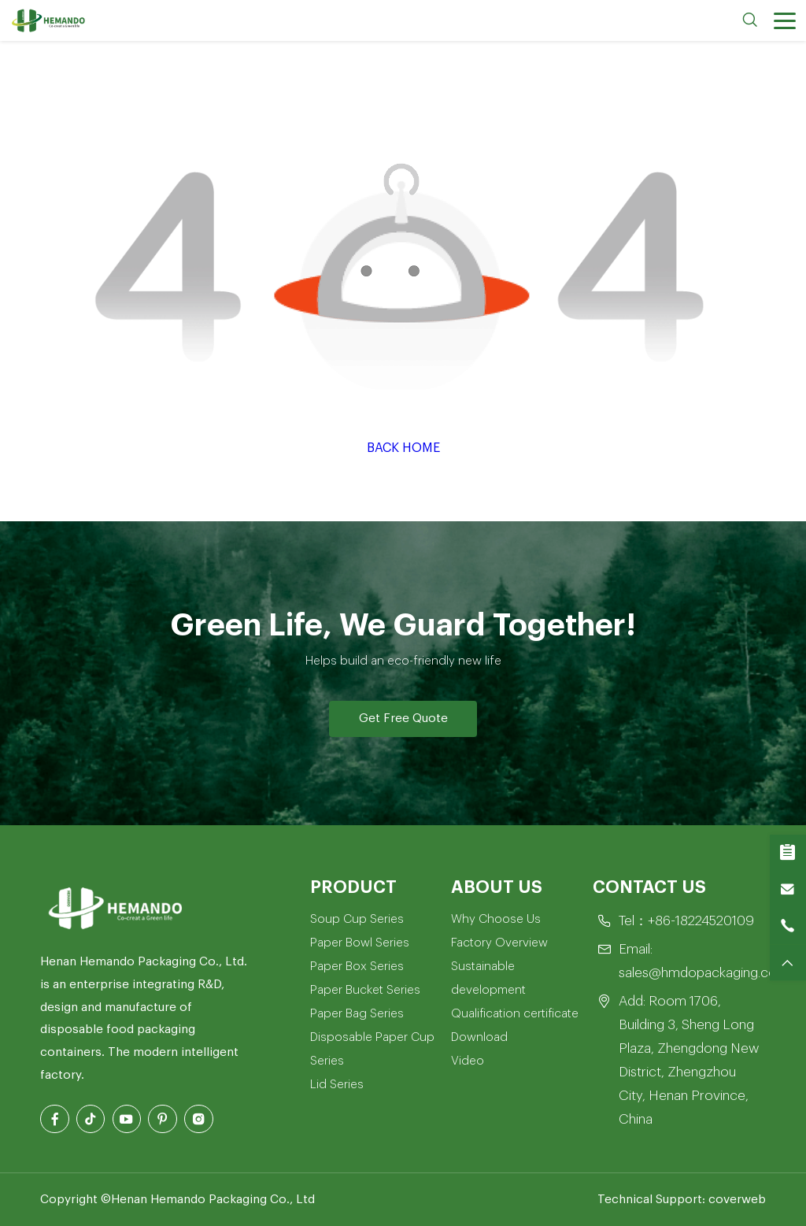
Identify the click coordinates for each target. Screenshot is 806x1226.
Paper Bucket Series (365, 989)
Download (479, 1037)
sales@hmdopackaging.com (704, 973)
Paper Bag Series (357, 1013)
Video (467, 1060)
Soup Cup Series (357, 919)
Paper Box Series (357, 966)
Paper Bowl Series (359, 942)
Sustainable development (488, 978)
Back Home (403, 448)
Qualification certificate (515, 1013)
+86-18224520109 (701, 921)
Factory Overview (499, 942)
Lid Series (337, 1084)
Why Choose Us (496, 919)
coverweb (737, 1199)
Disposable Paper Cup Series (372, 1049)
